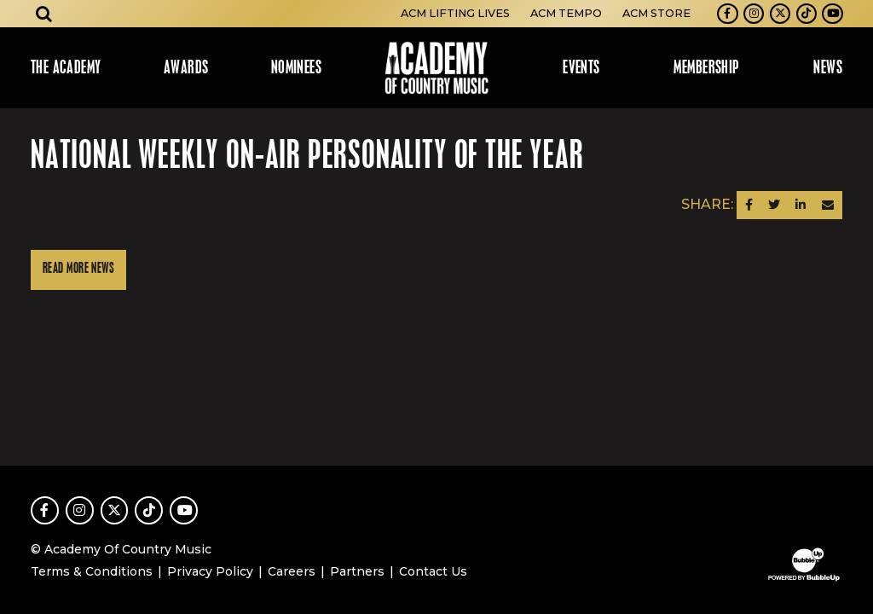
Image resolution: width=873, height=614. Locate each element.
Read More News (78, 269)
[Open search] (44, 13)
